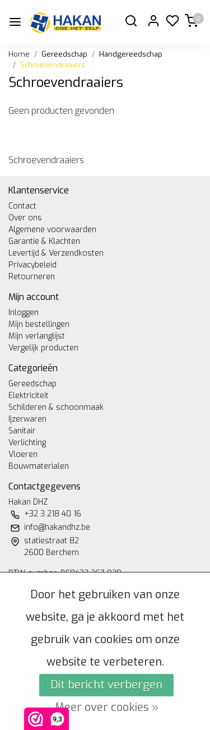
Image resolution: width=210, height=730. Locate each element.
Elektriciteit (28, 395)
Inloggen (23, 312)
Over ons (25, 217)
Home (19, 54)
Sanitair (22, 431)
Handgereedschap (130, 54)
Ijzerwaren (27, 419)
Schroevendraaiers (52, 65)
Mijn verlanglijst (36, 336)
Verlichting (27, 442)
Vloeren (23, 454)
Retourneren (31, 276)
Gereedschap (64, 54)
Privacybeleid (32, 265)
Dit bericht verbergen (106, 684)
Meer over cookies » (106, 707)
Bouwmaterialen (38, 466)
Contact (22, 206)
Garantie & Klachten (44, 241)
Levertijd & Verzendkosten (56, 253)
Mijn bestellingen (38, 324)
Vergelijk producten (43, 348)
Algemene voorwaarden (52, 229)
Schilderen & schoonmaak (56, 407)
